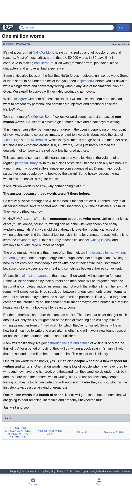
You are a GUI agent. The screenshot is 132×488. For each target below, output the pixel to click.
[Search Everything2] (66, 28)
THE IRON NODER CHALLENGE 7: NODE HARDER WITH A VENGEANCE (18, 432)
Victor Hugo (11, 140)
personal (9, 43)
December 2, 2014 (114, 432)
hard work (50, 325)
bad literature (43, 63)
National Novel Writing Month (50, 432)
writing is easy (101, 240)
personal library (26, 163)
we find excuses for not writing (103, 252)
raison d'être (33, 218)
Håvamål (82, 432)
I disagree (19, 99)
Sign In (123, 27)
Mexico (37, 116)
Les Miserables (36, 140)
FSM (77, 377)
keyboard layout (28, 240)
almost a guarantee (36, 275)
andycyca (25, 43)
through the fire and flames (69, 343)
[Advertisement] (66, 11)
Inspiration (84, 81)
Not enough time (15, 258)
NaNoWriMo (42, 52)
